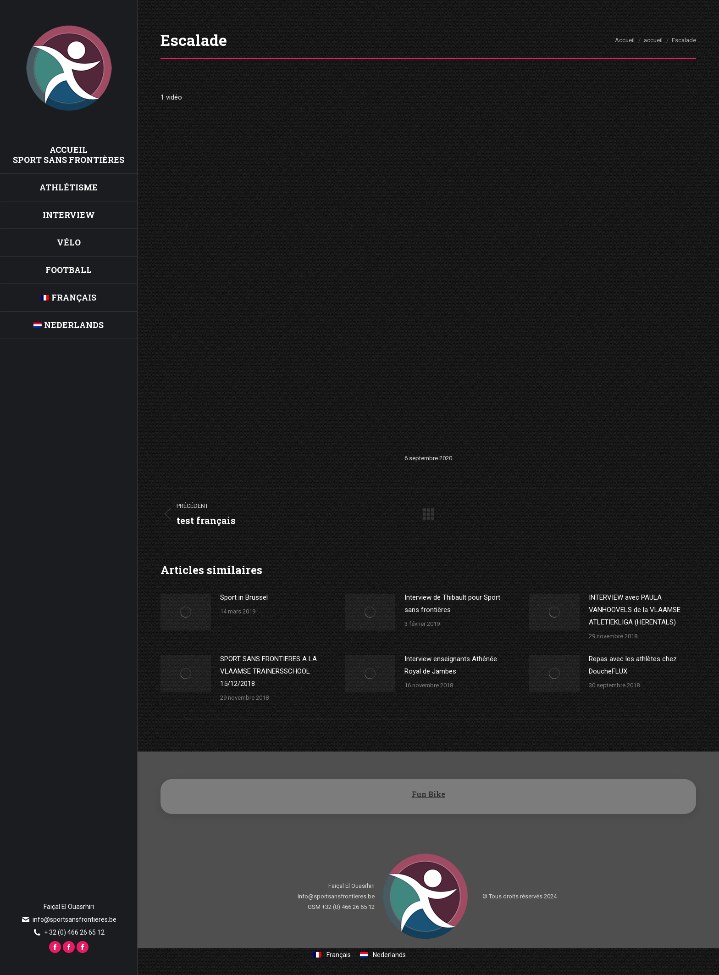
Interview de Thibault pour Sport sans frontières (452, 603)
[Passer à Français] (332, 954)
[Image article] (185, 612)
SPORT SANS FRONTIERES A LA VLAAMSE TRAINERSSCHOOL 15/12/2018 (268, 671)
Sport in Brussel (244, 597)
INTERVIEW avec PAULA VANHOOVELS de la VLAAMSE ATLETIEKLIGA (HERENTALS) (634, 609)
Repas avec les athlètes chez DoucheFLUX (633, 665)
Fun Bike (428, 794)
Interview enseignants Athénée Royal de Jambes (450, 665)
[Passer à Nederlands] (68, 324)
